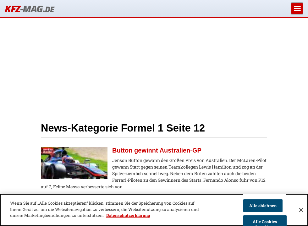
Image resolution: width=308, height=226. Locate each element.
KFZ (29, 8)
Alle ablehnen (263, 205)
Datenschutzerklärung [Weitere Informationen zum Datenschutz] (128, 215)
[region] (154, 210)
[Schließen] (301, 210)
